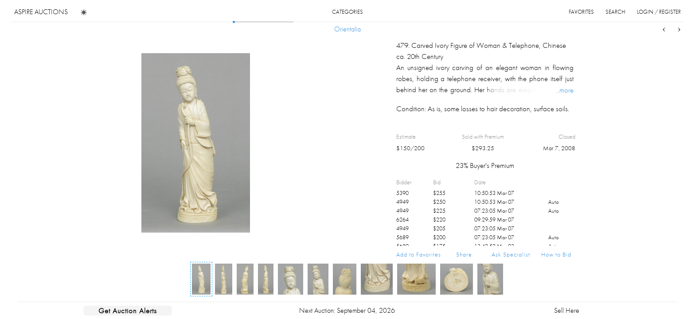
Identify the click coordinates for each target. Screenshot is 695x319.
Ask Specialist (511, 254)
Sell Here (566, 310)
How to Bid (556, 254)
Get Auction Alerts (127, 310)
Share (464, 254)
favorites (581, 12)
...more (564, 90)
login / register (659, 12)
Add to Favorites (418, 254)
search (615, 12)
